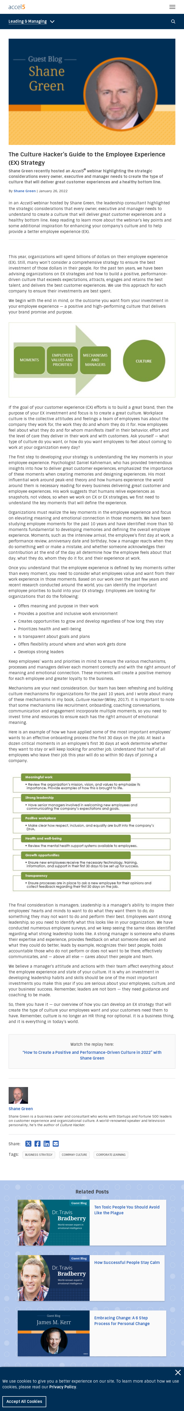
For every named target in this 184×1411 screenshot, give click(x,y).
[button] (172, 7)
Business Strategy (38, 1155)
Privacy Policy (62, 1387)
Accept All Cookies (24, 1401)
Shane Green (25, 191)
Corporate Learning (111, 1155)
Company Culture (74, 1155)
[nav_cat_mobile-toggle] (33, 21)
